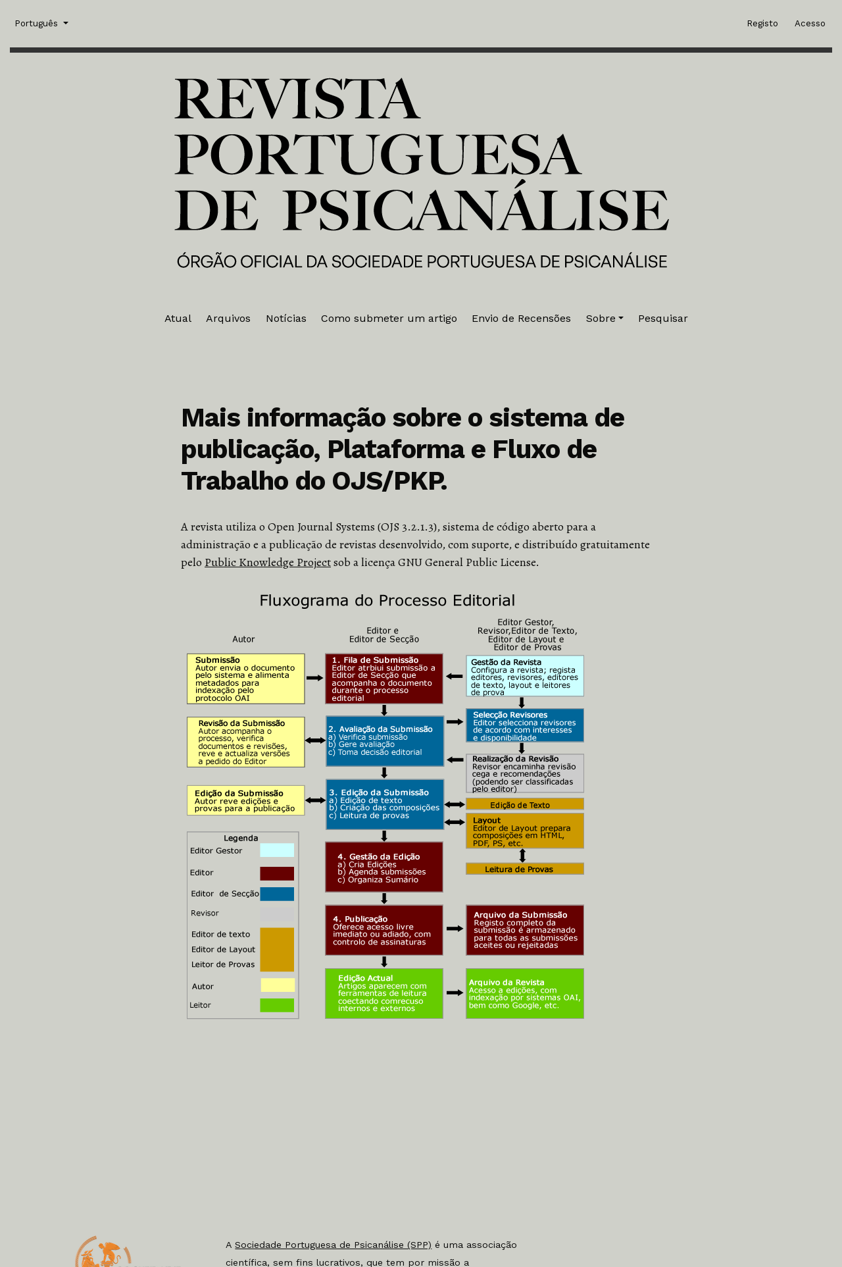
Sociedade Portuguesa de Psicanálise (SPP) (333, 1244)
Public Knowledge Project (268, 562)
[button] (605, 318)
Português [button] (37, 22)
